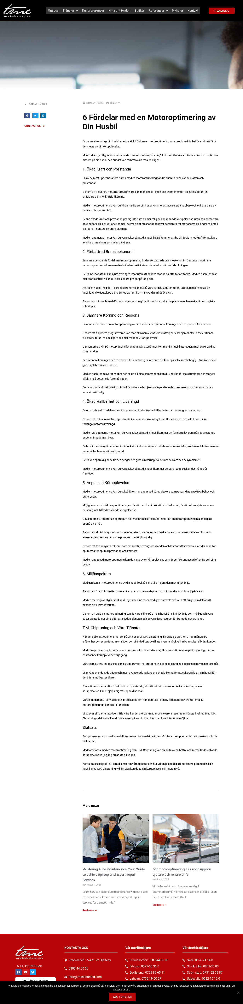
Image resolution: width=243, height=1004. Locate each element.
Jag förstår (122, 997)
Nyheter (177, 10)
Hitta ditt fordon (119, 10)
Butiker (139, 10)
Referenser (158, 10)
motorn (102, 736)
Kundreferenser (93, 10)
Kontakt (193, 10)
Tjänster (70, 10)
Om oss (53, 10)
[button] (70, 10)
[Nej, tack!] (238, 993)
